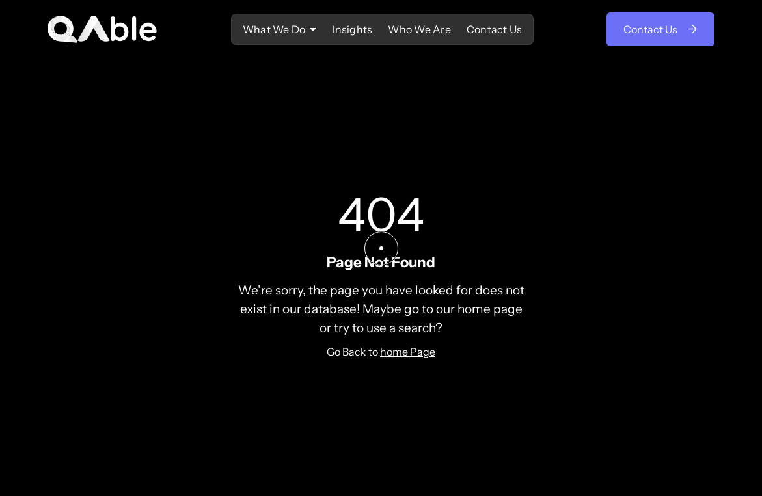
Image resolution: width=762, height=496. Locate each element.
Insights (352, 29)
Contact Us (495, 29)
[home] (103, 29)
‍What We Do (274, 29)
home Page (407, 351)
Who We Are (419, 29)
